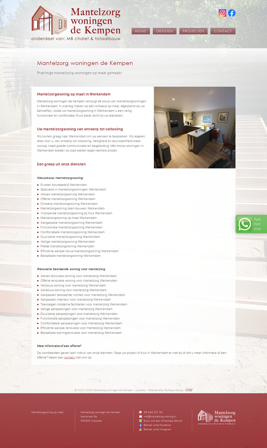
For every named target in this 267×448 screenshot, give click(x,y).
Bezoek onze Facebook (157, 425)
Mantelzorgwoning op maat (48, 412)
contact (69, 357)
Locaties (141, 390)
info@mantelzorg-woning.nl (160, 416)
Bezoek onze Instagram (158, 429)
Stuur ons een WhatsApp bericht (163, 420)
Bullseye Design (174, 390)
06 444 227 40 (153, 412)
